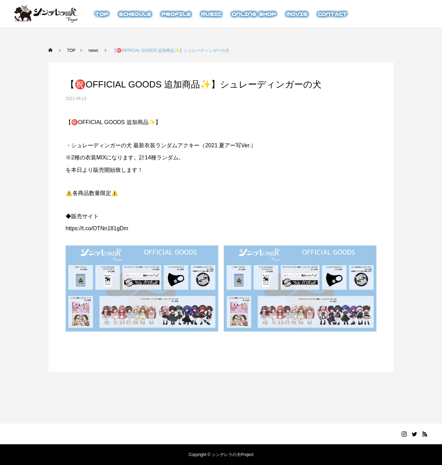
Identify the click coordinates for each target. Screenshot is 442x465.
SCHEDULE (135, 14)
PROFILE (176, 14)
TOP (101, 14)
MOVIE (296, 14)
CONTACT (332, 14)
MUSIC (211, 14)
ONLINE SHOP (254, 14)
